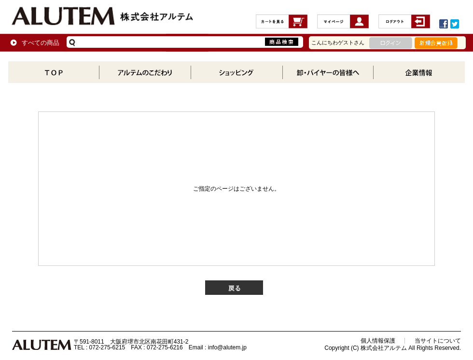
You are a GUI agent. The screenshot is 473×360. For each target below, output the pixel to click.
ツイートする (454, 23)
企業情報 (418, 72)
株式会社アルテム (102, 16)
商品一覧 (236, 72)
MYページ (343, 24)
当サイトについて (438, 340)
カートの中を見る (281, 24)
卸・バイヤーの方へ (327, 72)
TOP (53, 72)
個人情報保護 (378, 340)
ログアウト (404, 24)
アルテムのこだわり (145, 72)
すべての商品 (40, 42)
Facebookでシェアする (443, 23)
